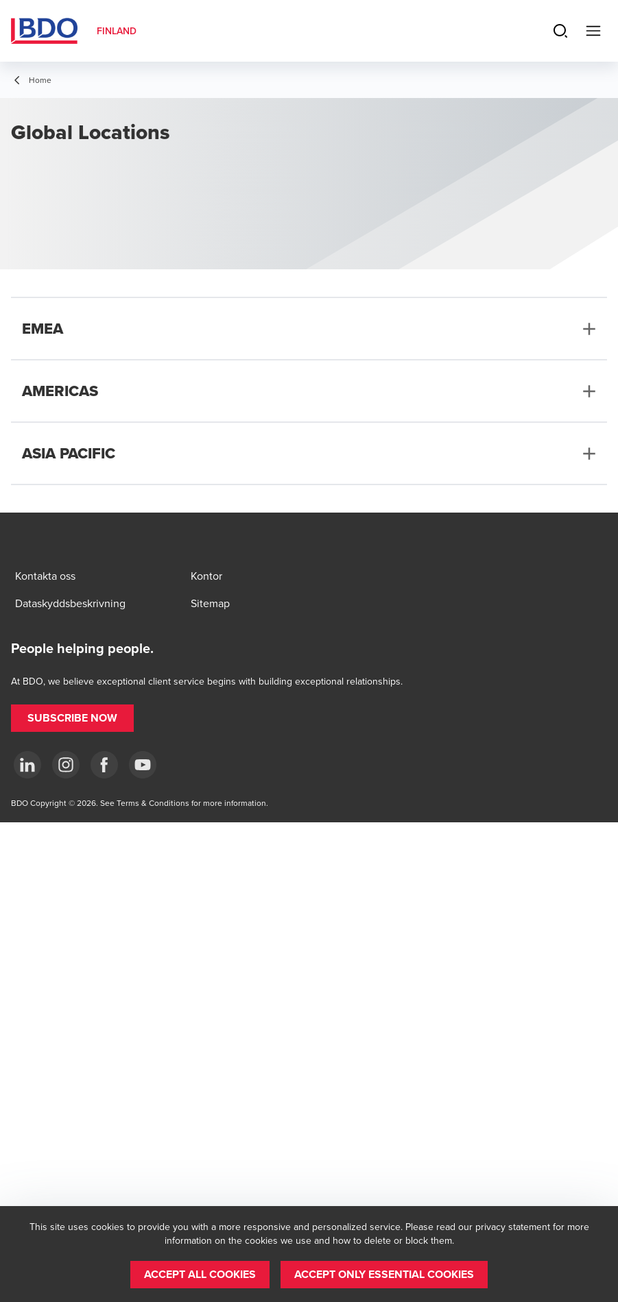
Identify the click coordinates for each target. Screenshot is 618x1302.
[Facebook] (104, 764)
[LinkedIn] (27, 764)
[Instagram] (65, 764)
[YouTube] (142, 764)
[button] (72, 718)
